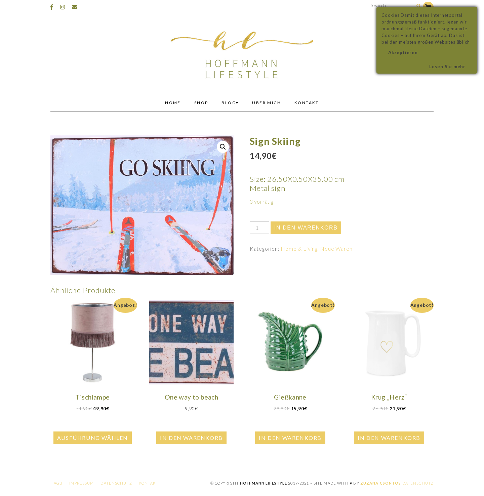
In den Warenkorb (306, 228)
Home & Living (299, 248)
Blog (228, 102)
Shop (201, 102)
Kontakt (306, 102)
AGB (58, 483)
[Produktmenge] (259, 227)
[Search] (418, 6)
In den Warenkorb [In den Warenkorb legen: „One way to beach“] (191, 438)
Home (173, 102)
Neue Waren (336, 248)
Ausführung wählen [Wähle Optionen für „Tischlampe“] (92, 438)
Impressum (81, 483)
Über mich (266, 102)
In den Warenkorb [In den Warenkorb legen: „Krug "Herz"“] (389, 438)
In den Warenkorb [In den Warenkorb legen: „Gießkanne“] (290, 438)
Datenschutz (116, 483)
